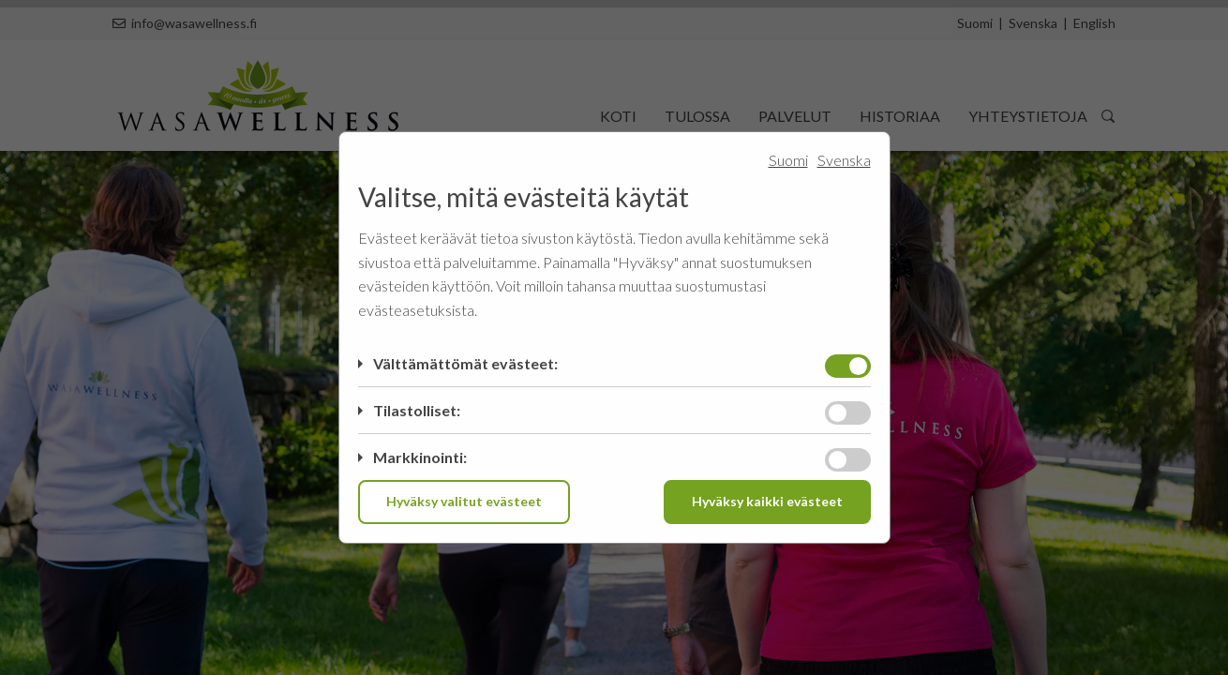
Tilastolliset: (416, 410)
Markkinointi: (420, 457)
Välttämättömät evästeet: (465, 363)
